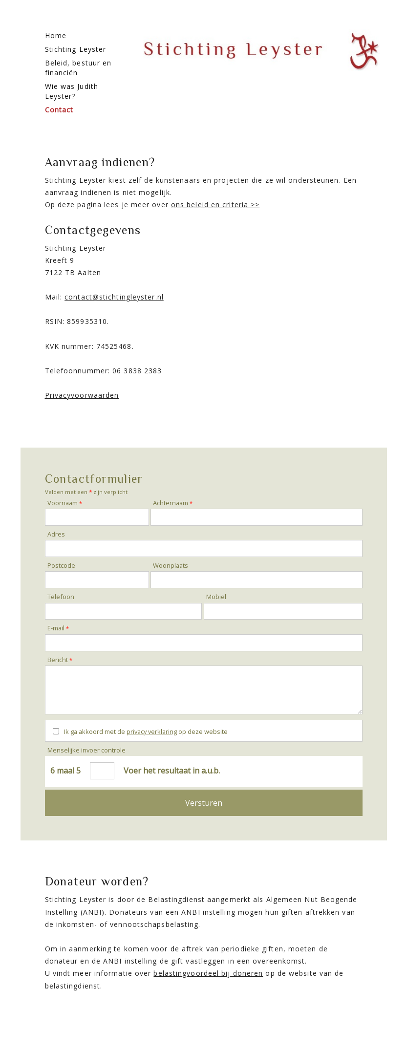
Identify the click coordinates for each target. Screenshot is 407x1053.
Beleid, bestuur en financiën (78, 67)
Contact (59, 109)
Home (55, 35)
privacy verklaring (152, 731)
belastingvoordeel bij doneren (208, 973)
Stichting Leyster (76, 49)
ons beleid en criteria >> (215, 204)
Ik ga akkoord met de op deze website (146, 731)
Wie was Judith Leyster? (71, 91)
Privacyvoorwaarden (82, 395)
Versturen (203, 802)
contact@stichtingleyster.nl (114, 296)
